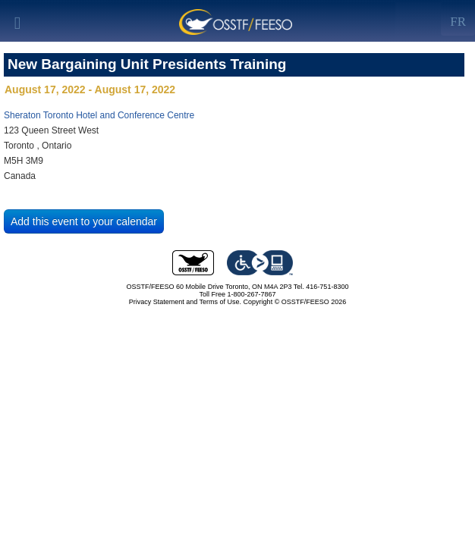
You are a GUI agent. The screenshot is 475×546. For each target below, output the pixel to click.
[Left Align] (458, 19)
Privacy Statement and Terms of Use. (185, 302)
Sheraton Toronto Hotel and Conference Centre (99, 115)
